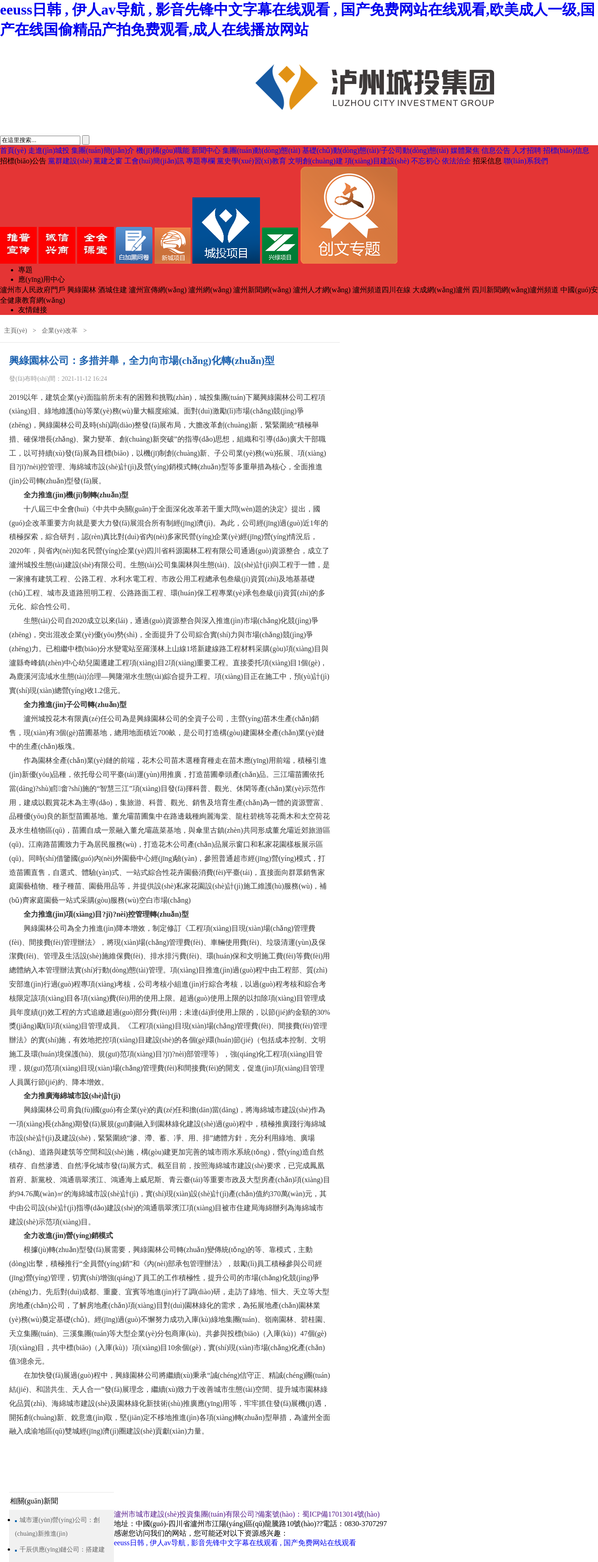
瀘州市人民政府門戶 (32, 290)
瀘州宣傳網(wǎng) (157, 290)
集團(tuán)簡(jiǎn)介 (102, 150)
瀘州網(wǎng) (209, 290)
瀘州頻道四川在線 (382, 290)
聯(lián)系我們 (526, 161)
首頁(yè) (13, 150)
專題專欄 (200, 161)
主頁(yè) (15, 330)
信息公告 (495, 150)
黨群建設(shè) (70, 161)
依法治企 (456, 161)
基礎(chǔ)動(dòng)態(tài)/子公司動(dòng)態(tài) (375, 150)
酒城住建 (112, 290)
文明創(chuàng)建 (315, 161)
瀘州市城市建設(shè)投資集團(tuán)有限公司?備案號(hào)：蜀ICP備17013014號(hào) (247, 1514)
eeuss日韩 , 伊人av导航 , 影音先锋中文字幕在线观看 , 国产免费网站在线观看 (235, 1543)
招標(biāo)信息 (566, 150)
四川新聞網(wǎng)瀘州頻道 (515, 290)
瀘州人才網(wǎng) (322, 290)
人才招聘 (526, 150)
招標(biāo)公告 (23, 161)
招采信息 (487, 161)
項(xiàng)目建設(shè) (377, 161)
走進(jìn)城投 (49, 150)
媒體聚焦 (465, 150)
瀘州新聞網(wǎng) (262, 290)
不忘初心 (425, 161)
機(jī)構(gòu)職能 (163, 150)
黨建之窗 (108, 161)
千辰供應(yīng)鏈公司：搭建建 (62, 1549)
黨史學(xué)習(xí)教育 (251, 161)
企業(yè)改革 (60, 330)
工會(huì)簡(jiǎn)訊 (154, 161)
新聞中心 (206, 150)
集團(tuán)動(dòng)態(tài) (261, 150)
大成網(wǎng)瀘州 (441, 290)
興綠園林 (81, 290)
